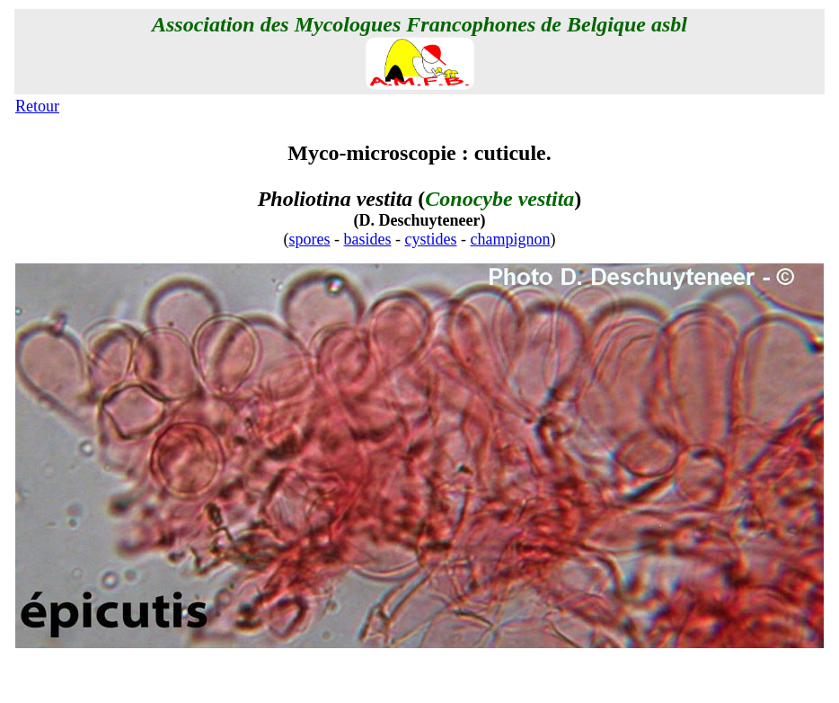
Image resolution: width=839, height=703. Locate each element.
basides (368, 239)
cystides (431, 239)
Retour (37, 106)
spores (310, 239)
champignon (511, 239)
